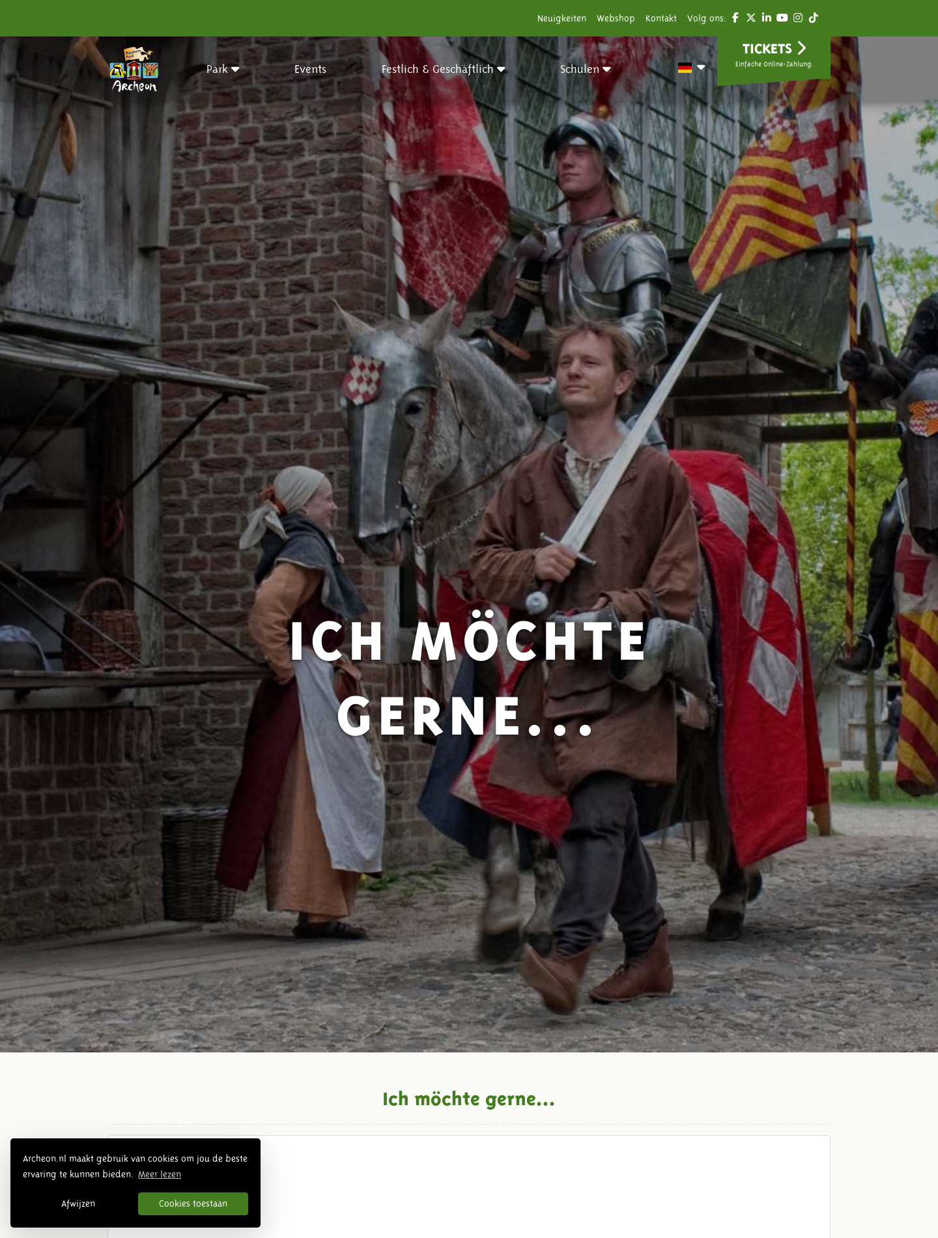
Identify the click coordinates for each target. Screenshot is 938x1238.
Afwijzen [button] (78, 1203)
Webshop (616, 18)
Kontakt (661, 18)
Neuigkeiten (561, 18)
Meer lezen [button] (159, 1174)
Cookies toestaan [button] (193, 1203)
